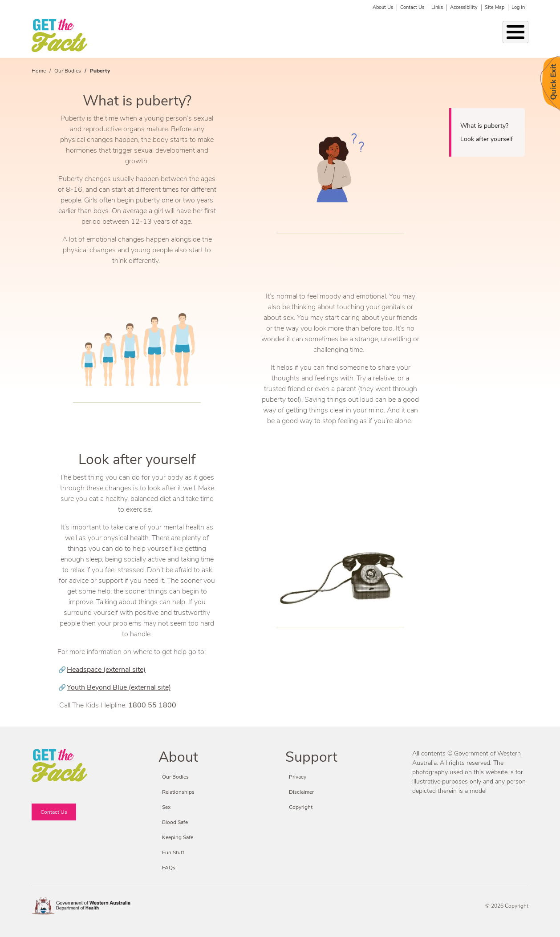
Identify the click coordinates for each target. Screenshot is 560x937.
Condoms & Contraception (329, 35)
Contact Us (412, 7)
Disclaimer (301, 792)
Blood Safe (397, 35)
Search (522, 31)
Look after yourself (486, 139)
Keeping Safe (275, 35)
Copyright (300, 807)
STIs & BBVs (205, 35)
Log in (518, 7)
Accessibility (464, 7)
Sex (246, 35)
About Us (383, 7)
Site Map (494, 7)
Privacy (297, 776)
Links (437, 7)
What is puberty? (484, 125)
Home (39, 70)
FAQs (168, 867)
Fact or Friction (474, 35)
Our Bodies (112, 35)
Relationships (163, 35)
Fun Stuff (434, 35)
